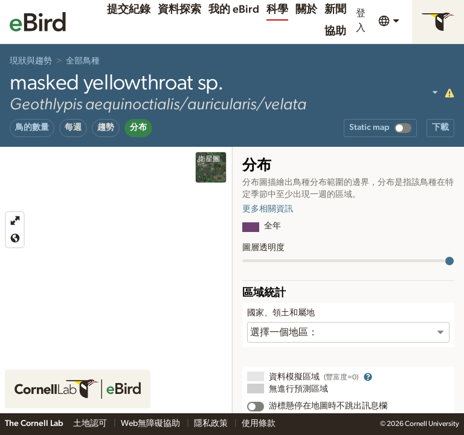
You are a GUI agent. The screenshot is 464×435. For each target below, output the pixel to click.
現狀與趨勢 (31, 61)
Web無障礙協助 (151, 423)
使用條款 (259, 423)
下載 (440, 127)
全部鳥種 (83, 61)
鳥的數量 (32, 127)
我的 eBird (233, 9)
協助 (335, 31)
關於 (306, 9)
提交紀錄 (128, 9)
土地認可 (91, 423)
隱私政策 (212, 423)
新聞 (335, 9)
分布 (138, 127)
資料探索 (179, 9)
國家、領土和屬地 (281, 313)
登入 (361, 20)
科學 (277, 9)
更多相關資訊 (267, 209)
